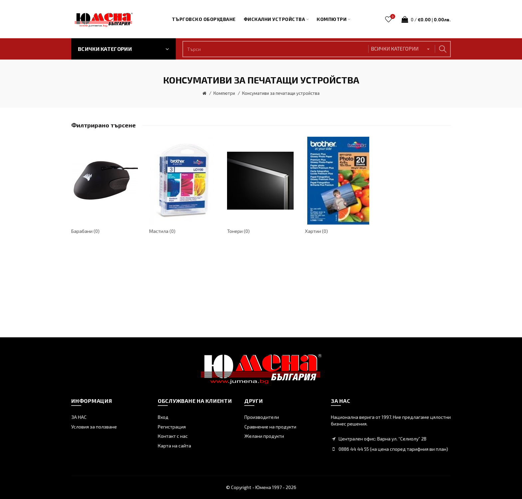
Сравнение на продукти (270, 426)
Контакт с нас (173, 436)
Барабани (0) (85, 231)
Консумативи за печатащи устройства (281, 93)
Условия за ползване (94, 426)
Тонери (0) (238, 231)
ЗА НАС (79, 417)
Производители (261, 417)
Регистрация (172, 426)
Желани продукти (264, 436)
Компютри (224, 93)
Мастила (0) (162, 231)
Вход (163, 417)
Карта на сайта (174, 445)
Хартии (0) (316, 231)
